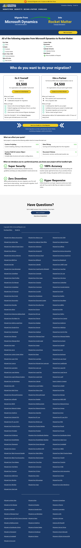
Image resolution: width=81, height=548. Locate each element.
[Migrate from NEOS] (16, 403)
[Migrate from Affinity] (65, 246)
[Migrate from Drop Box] (16, 305)
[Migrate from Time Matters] (16, 462)
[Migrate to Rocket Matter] (40, 527)
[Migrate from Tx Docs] (40, 471)
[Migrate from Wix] (65, 480)
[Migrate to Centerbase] (65, 500)
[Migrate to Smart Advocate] (65, 531)
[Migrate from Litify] (16, 385)
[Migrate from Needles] (40, 399)
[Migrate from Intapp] (40, 345)
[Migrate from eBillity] (65, 305)
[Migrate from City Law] (65, 273)
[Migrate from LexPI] (65, 376)
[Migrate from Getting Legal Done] (16, 323)
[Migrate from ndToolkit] (16, 399)
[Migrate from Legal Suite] (40, 376)
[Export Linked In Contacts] (65, 381)
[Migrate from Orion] (65, 412)
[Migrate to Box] (40, 500)
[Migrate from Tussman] (16, 471)
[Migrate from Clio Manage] (16, 282)
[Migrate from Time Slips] (40, 462)
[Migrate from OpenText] (40, 412)
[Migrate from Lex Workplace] (16, 381)
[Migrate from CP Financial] (16, 291)
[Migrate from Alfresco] (16, 251)
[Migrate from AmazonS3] (40, 251)
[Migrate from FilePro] (65, 314)
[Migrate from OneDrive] (16, 412)
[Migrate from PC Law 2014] (65, 417)
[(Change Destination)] (60, 24)
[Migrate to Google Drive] (40, 509)
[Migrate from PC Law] (40, 417)
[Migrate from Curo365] (40, 291)
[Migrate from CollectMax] (65, 282)
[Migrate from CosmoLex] (40, 287)
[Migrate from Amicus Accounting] (65, 251)
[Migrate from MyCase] (65, 394)
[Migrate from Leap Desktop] (16, 372)
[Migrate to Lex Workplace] (40, 513)
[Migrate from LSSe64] (65, 385)
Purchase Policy (8, 230)
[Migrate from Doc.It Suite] (16, 296)
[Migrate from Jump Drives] (40, 349)
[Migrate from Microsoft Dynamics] (16, 394)
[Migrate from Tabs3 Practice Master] (65, 453)
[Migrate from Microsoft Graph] (40, 394)
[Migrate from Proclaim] (40, 430)
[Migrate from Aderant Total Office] (40, 242)
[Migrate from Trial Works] (16, 466)
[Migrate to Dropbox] (40, 504)
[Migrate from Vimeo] (65, 475)
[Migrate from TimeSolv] (65, 462)
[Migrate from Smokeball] (65, 444)
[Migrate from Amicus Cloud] (40, 255)
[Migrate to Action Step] (16, 500)
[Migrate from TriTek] (65, 466)
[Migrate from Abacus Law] (40, 237)
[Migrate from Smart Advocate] (40, 444)
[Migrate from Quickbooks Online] (65, 435)
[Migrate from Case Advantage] (16, 269)
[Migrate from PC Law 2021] (16, 421)
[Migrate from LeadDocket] (65, 363)
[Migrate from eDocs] (16, 309)
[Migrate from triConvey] (40, 466)
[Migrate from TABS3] (65, 448)
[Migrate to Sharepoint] (16, 531)
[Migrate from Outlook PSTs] (16, 417)
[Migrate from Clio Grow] (65, 278)
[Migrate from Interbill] (65, 345)
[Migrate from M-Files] (65, 390)
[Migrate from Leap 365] (65, 367)
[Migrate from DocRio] (65, 296)
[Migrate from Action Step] (16, 242)
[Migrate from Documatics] (16, 300)
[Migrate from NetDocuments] (40, 403)
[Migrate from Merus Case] (40, 390)
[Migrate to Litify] (65, 513)
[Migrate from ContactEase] (16, 287)
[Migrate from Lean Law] (40, 367)
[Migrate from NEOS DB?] (65, 399)
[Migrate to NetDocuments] (16, 522)
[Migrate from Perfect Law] (40, 421)
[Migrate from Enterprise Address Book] (16, 314)
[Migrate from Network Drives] (65, 403)
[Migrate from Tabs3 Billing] (40, 453)
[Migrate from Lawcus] (16, 363)
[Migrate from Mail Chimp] (16, 390)
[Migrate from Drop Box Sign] (40, 305)
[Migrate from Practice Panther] (40, 426)
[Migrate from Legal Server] (65, 372)
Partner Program (26, 115)
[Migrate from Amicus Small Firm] (65, 255)
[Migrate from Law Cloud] (65, 358)
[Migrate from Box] (16, 264)
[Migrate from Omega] (65, 408)
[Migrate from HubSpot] (40, 332)
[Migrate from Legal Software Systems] (16, 376)
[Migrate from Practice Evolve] (16, 426)
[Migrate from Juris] (65, 349)
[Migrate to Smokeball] (16, 536)
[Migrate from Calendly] (40, 264)
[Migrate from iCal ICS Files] (65, 332)
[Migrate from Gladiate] (40, 323)
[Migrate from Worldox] (16, 480)
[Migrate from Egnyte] (40, 309)
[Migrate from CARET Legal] (65, 264)
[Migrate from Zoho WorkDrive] (65, 484)
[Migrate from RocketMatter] (16, 439)
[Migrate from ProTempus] (16, 435)
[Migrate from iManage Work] (16, 340)
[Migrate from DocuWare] (65, 300)
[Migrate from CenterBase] (16, 273)
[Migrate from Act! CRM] (65, 237)
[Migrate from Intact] (16, 345)
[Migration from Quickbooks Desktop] (40, 435)
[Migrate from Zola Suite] (16, 489)
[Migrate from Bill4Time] (16, 260)
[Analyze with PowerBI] (65, 522)
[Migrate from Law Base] (40, 358)
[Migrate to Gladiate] (16, 509)
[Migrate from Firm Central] (65, 318)
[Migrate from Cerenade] (40, 273)
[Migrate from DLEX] (65, 291)
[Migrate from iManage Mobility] (65, 336)
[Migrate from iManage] (16, 336)
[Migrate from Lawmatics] (16, 367)
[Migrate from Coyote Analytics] (65, 287)
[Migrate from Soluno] (16, 448)
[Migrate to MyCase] (65, 518)
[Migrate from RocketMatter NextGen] (40, 439)
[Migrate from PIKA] (65, 421)
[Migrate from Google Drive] (16, 327)
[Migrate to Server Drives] (65, 527)
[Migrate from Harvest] (40, 327)
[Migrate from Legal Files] (40, 372)
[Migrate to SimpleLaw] (40, 531)
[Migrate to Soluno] (40, 536)
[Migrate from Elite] (65, 309)
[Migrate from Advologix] (40, 246)
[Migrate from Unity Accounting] (65, 471)
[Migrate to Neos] (40, 518)
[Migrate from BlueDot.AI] (65, 260)
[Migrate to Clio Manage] (16, 504)
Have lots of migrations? (40, 216)
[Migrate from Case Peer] (65, 269)
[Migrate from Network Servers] (40, 408)
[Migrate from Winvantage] (40, 480)
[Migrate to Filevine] (65, 504)
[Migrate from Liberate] (40, 381)
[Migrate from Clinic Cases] (40, 278)
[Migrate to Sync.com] (16, 540)
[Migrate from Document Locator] (40, 300)
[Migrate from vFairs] (40, 475)
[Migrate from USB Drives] (16, 475)
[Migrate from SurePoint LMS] (40, 448)
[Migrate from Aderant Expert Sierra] (16, 246)
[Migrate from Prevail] (65, 426)
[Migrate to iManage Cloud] (16, 513)
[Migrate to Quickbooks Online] (16, 527)
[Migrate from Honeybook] (16, 332)
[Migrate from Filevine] (40, 318)
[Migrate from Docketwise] (40, 296)
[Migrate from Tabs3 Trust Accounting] (16, 457)
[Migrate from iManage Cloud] (40, 336)
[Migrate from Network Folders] (16, 408)
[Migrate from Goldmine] (65, 323)
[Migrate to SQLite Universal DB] (65, 536)
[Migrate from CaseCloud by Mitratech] (40, 269)
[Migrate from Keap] (40, 354)
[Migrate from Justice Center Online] (16, 354)
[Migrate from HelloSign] (65, 327)
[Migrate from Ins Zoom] (65, 340)
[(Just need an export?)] (21, 24)
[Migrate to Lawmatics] (65, 509)
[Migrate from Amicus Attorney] (16, 255)
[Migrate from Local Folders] (40, 385)
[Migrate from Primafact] (16, 430)
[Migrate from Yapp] (40, 484)
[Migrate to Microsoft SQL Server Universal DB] (16, 518)
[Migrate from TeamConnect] (40, 457)
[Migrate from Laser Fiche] (16, 358)
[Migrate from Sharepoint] (16, 444)
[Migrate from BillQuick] (40, 260)
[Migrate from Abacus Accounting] (16, 237)
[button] (67, 5)
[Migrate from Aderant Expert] (65, 242)
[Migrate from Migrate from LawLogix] (40, 363)
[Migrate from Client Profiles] (16, 278)
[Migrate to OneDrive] (40, 522)
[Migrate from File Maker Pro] (16, 318)
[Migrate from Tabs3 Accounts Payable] (16, 453)
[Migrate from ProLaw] (65, 430)
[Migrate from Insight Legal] (40, 340)
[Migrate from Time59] (65, 457)
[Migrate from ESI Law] (40, 314)
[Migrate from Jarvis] (16, 349)
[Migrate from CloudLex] (40, 282)
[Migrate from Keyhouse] (65, 354)
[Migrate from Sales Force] (65, 439)
